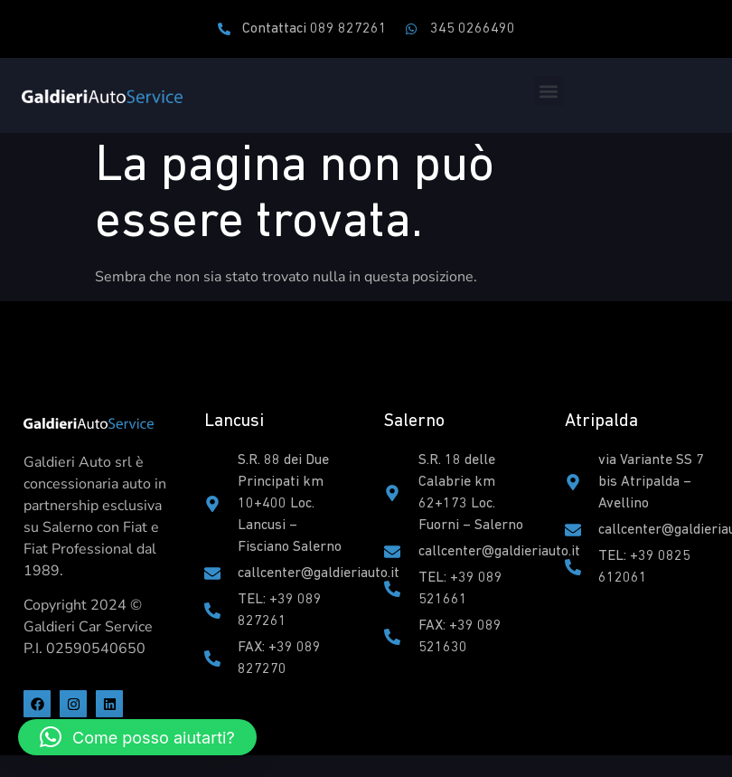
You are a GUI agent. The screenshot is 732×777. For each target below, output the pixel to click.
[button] (549, 91)
